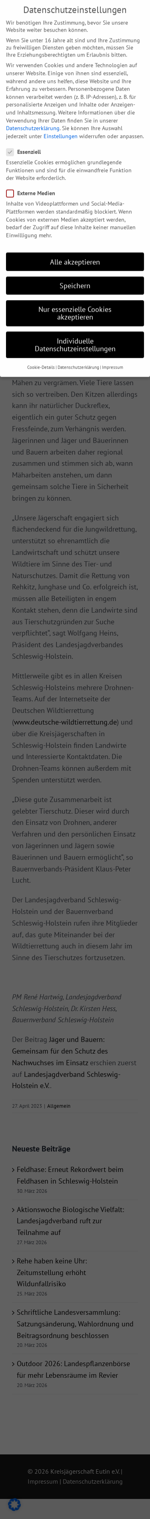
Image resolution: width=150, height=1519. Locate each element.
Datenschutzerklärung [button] (78, 358)
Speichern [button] (75, 275)
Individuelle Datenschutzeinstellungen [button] (75, 335)
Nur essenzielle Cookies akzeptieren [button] (75, 303)
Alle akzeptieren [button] (75, 252)
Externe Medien (34, 183)
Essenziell (27, 142)
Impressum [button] (112, 358)
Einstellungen (61, 126)
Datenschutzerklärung (33, 118)
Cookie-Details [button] (41, 358)
